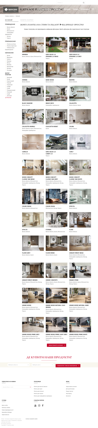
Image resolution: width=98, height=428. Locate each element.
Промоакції (85, 9)
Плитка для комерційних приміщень (43, 395)
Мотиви (9, 68)
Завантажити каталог (71, 386)
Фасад (9, 36)
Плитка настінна (11, 44)
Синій (8, 88)
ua (6, 2)
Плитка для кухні (38, 388)
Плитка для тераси (38, 393)
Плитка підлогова (12, 45)
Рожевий (9, 92)
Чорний (9, 82)
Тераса (9, 38)
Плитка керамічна (44, 9)
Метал (8, 62)
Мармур (9, 61)
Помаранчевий (11, 90)
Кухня (8, 29)
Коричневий (10, 81)
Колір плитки (8, 73)
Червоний (9, 84)
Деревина (9, 57)
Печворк (9, 70)
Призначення (10, 41)
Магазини (66, 9)
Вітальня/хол (10, 30)
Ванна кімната (11, 27)
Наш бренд (68, 393)
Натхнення (9, 53)
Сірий (8, 94)
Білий (8, 79)
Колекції (57, 9)
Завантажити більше (57, 345)
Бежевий (9, 77)
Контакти (68, 395)
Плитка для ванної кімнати (40, 386)
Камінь (9, 59)
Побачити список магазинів (68, 365)
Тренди (75, 9)
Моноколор (10, 66)
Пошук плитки (26, 20)
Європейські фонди (7, 412)
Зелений (9, 95)
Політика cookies (6, 407)
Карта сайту (5, 405)
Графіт (9, 86)
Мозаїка (9, 64)
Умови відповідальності (7, 410)
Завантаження (5, 414)
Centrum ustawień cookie (31, 418)
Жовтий (9, 97)
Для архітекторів (70, 388)
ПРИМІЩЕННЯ (10, 24)
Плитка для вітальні (39, 391)
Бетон (8, 55)
